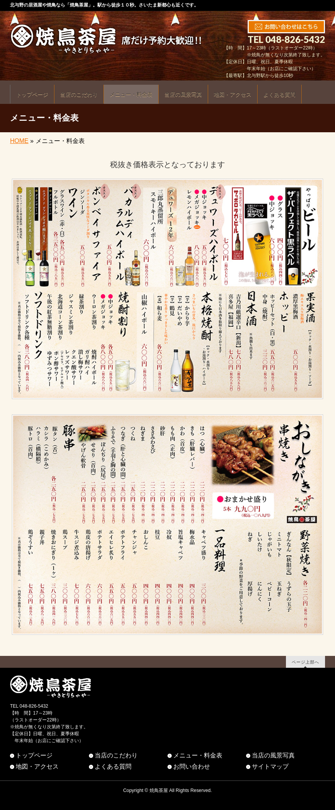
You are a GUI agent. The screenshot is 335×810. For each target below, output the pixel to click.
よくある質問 (113, 766)
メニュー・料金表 (197, 755)
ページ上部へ (305, 661)
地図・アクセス (37, 766)
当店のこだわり (116, 755)
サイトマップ (270, 766)
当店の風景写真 (273, 755)
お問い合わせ (191, 766)
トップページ (34, 755)
